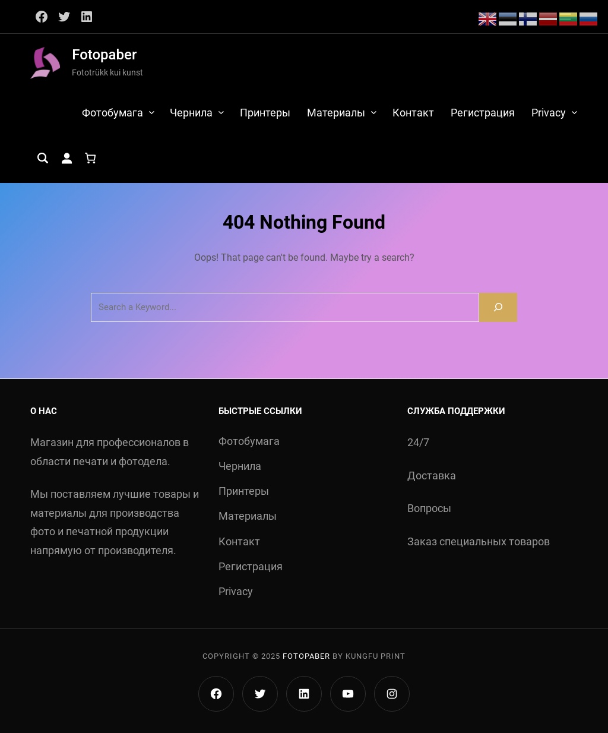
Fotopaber (104, 54)
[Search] (498, 307)
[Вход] (66, 158)
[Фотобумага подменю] (151, 112)
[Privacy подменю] (574, 112)
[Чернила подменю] (221, 112)
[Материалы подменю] (373, 112)
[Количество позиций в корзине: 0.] (90, 158)
